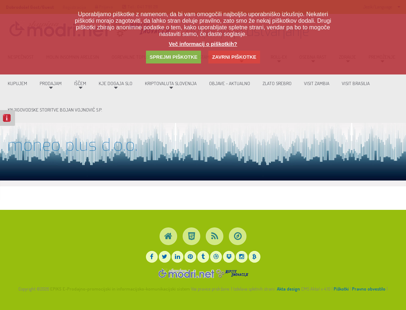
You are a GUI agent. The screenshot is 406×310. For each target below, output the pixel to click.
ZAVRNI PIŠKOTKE (234, 57)
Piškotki (341, 289)
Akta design (288, 289)
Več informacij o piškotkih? (203, 44)
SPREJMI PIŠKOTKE (173, 57)
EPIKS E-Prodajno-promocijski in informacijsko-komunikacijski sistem (120, 289)
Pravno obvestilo (368, 289)
